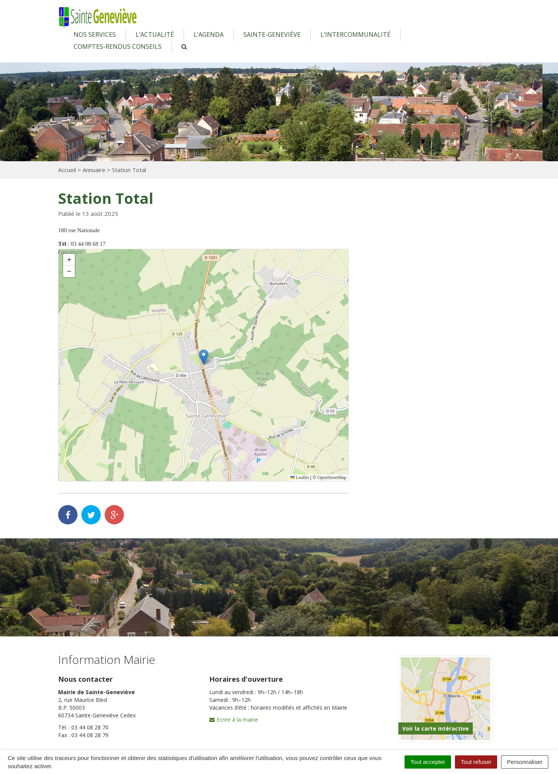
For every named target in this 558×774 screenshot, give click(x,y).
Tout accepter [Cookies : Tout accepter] (427, 761)
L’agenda (209, 34)
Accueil (67, 170)
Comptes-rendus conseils (118, 46)
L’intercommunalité (355, 34)
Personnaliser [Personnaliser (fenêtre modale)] (524, 761)
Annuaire (94, 170)
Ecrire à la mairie (233, 719)
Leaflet (298, 477)
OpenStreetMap (331, 477)
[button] (203, 357)
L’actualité (155, 34)
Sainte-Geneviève (272, 34)
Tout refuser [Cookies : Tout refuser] (476, 761)
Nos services (95, 34)
